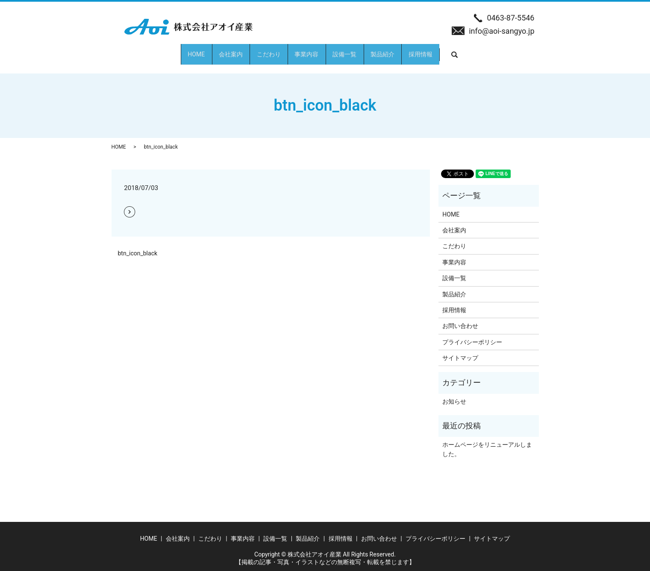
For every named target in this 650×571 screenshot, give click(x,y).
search (517, 50)
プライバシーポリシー (472, 334)
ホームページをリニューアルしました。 (487, 441)
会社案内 (199, 50)
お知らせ (454, 393)
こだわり (253, 50)
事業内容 (306, 50)
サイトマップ (460, 350)
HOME (148, 50)
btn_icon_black (138, 245)
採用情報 (468, 50)
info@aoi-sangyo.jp (501, 30)
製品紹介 (414, 50)
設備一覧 (360, 50)
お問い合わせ (460, 318)
